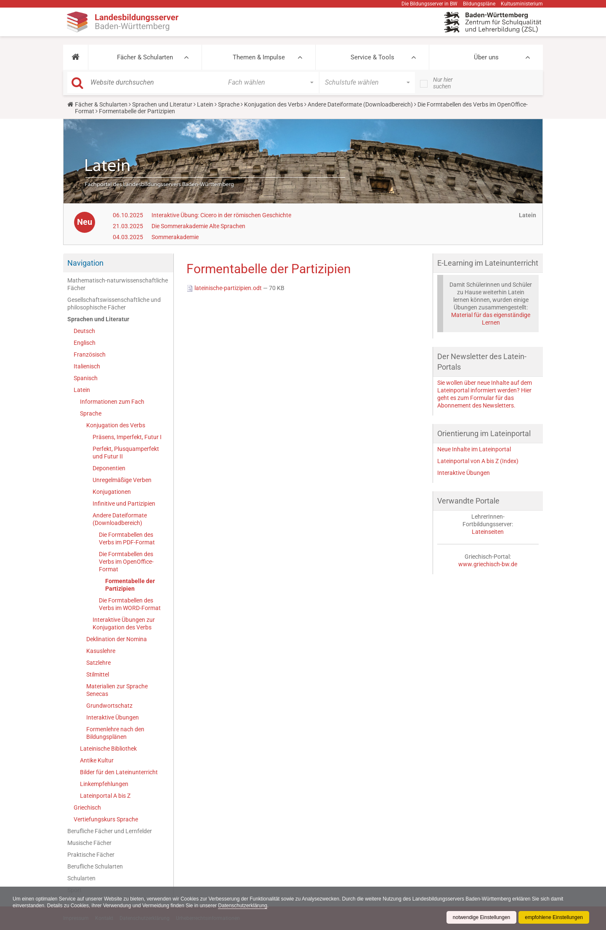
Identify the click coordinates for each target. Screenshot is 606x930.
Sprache (228, 104)
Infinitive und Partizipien (124, 503)
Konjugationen (112, 491)
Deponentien (109, 468)
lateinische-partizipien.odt (224, 288)
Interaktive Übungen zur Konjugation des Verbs (124, 623)
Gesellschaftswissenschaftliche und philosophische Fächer (114, 303)
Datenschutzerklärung (243, 906)
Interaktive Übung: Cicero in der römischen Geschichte (221, 215)
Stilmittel (97, 674)
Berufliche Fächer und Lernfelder (109, 831)
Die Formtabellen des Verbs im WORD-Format (130, 604)
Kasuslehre (100, 651)
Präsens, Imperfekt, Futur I (127, 437)
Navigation (85, 262)
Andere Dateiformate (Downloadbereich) (360, 104)
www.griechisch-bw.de (487, 564)
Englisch (85, 342)
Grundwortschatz (109, 705)
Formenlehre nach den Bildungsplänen (115, 733)
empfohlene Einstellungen (554, 917)
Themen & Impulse (259, 57)
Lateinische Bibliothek (108, 748)
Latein (205, 104)
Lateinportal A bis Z (105, 795)
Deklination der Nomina (116, 639)
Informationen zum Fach (112, 401)
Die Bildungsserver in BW (429, 4)
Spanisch (86, 378)
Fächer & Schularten (145, 57)
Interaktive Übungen (112, 717)
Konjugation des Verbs (273, 104)
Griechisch (87, 807)
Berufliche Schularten (95, 866)
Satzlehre (98, 662)
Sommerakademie (175, 237)
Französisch (90, 354)
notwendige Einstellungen (481, 917)
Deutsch (84, 331)
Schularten (81, 878)
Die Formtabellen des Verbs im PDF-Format (127, 538)
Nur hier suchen (443, 83)
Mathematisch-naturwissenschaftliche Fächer (117, 284)
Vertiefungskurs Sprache (106, 819)
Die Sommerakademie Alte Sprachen (198, 226)
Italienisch (87, 366)
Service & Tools (372, 57)
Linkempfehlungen (104, 784)
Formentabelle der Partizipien (130, 585)
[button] (76, 57)
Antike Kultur (97, 760)
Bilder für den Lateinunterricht (119, 772)
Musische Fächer (89, 842)
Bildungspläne (479, 4)
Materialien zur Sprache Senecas (117, 690)
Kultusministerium (522, 4)
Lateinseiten (488, 531)
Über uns (486, 57)
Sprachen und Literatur (162, 104)
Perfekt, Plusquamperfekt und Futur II (126, 452)
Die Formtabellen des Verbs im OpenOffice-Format (126, 562)
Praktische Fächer (90, 854)
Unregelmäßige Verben (122, 480)
